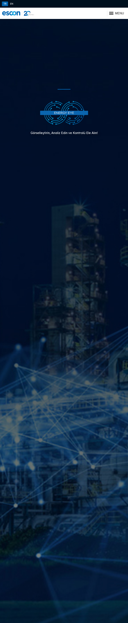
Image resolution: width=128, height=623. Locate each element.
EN (11, 3)
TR (5, 3)
